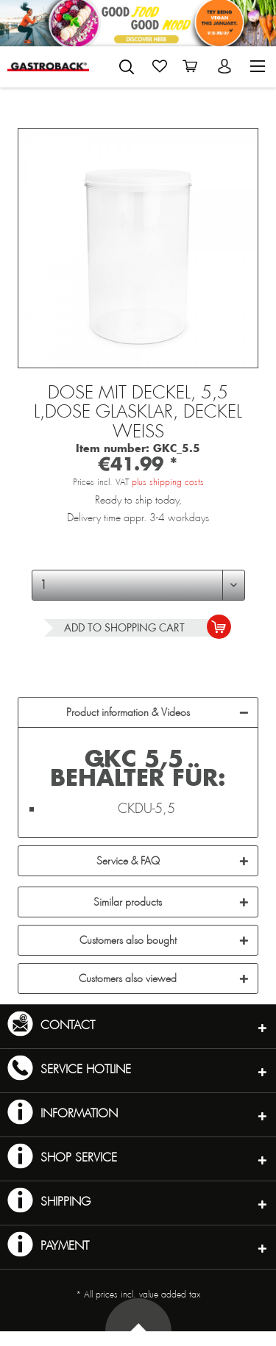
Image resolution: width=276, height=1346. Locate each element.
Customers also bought (128, 940)
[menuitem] (126, 64)
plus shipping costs (168, 482)
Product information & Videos (128, 712)
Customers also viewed (128, 978)
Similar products (127, 902)
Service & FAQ (128, 860)
